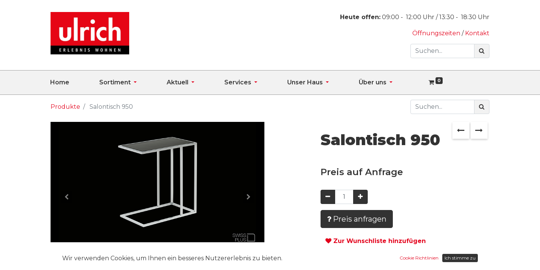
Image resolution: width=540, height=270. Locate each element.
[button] (67, 196)
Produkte (65, 106)
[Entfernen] (328, 197)
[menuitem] (74, 83)
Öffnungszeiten (437, 33)
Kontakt (477, 33)
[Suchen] (481, 51)
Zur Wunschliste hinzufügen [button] (375, 240)
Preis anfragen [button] (356, 219)
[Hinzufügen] (360, 197)
